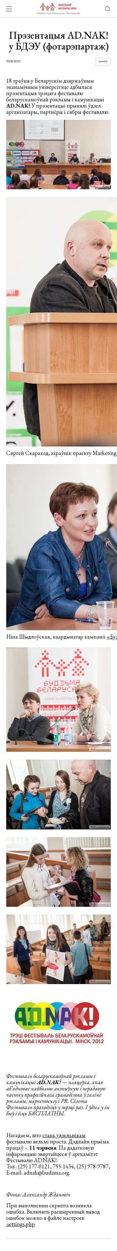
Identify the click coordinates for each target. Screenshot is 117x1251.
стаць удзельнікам (63, 1135)
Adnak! (103, 61)
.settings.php (20, 1224)
